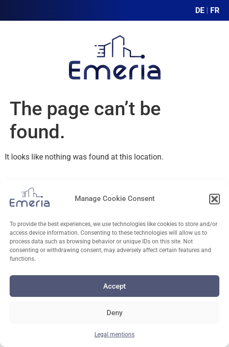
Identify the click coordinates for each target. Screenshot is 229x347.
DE (199, 10)
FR (214, 10)
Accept (114, 286)
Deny (114, 312)
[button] (214, 199)
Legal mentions (114, 334)
